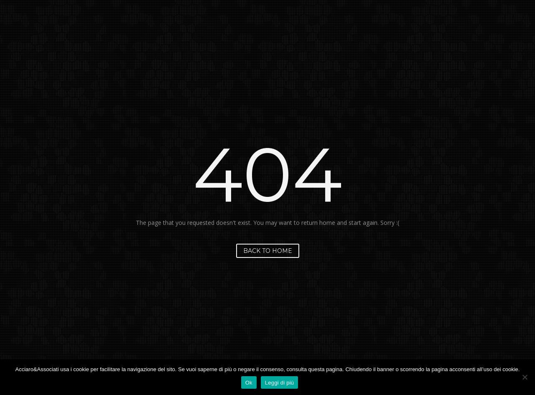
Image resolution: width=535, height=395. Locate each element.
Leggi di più (279, 383)
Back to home (267, 251)
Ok (248, 383)
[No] (524, 377)
